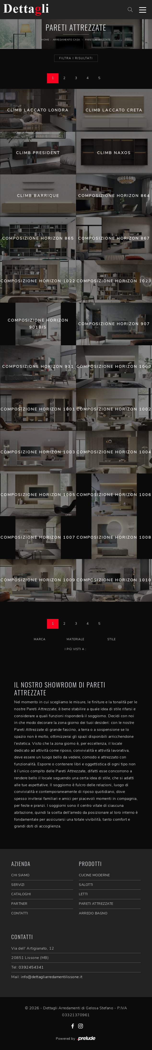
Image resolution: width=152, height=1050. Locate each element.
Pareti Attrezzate (98, 39)
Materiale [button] (75, 639)
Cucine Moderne (94, 875)
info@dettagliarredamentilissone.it (51, 977)
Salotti (86, 885)
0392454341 (31, 967)
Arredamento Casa (66, 39)
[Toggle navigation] (142, 9)
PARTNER (19, 903)
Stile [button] (111, 639)
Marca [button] (40, 639)
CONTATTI (19, 913)
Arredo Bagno (93, 913)
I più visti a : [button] (75, 649)
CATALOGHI (21, 894)
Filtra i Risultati (76, 58)
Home (45, 39)
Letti (83, 894)
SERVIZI (17, 885)
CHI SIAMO (20, 875)
